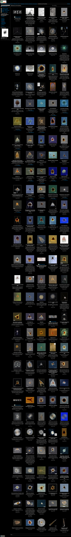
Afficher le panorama (42, 264)
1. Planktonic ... (3, 16)
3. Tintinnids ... (3, 18)
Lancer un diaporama (5, 9)
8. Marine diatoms (3, 23)
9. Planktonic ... (3, 24)
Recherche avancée (4, 6)
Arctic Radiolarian (54, 115)
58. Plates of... (3, 26)
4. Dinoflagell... (3, 19)
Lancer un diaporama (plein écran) (5, 10)
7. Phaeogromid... (3, 22)
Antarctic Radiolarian (31, 132)
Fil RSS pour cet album (5, 8)
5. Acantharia (2, 20)
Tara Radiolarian (43, 132)
